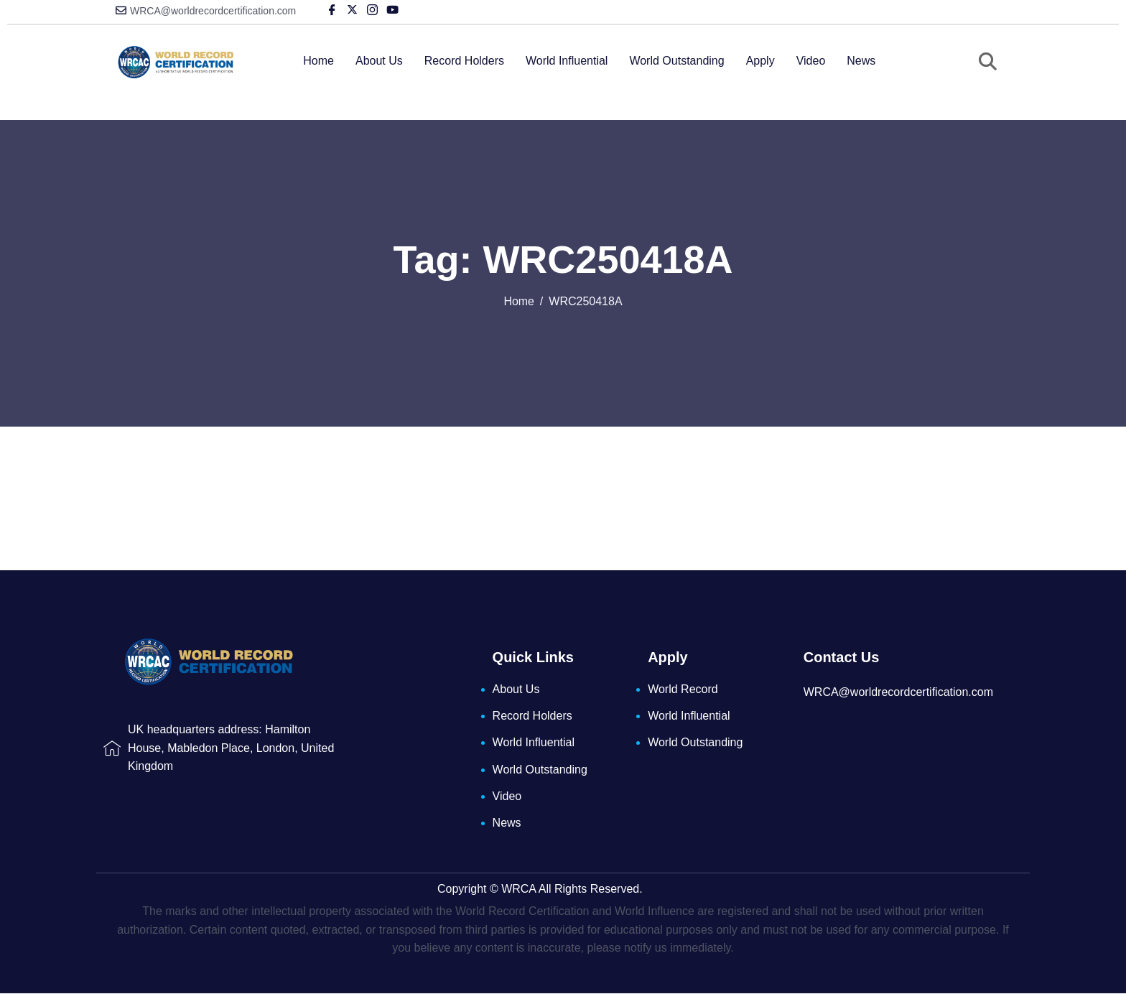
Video (811, 61)
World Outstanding (676, 61)
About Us (379, 61)
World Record (683, 689)
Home (318, 61)
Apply (760, 61)
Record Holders (464, 61)
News (861, 61)
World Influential (567, 61)
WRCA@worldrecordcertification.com (213, 11)
